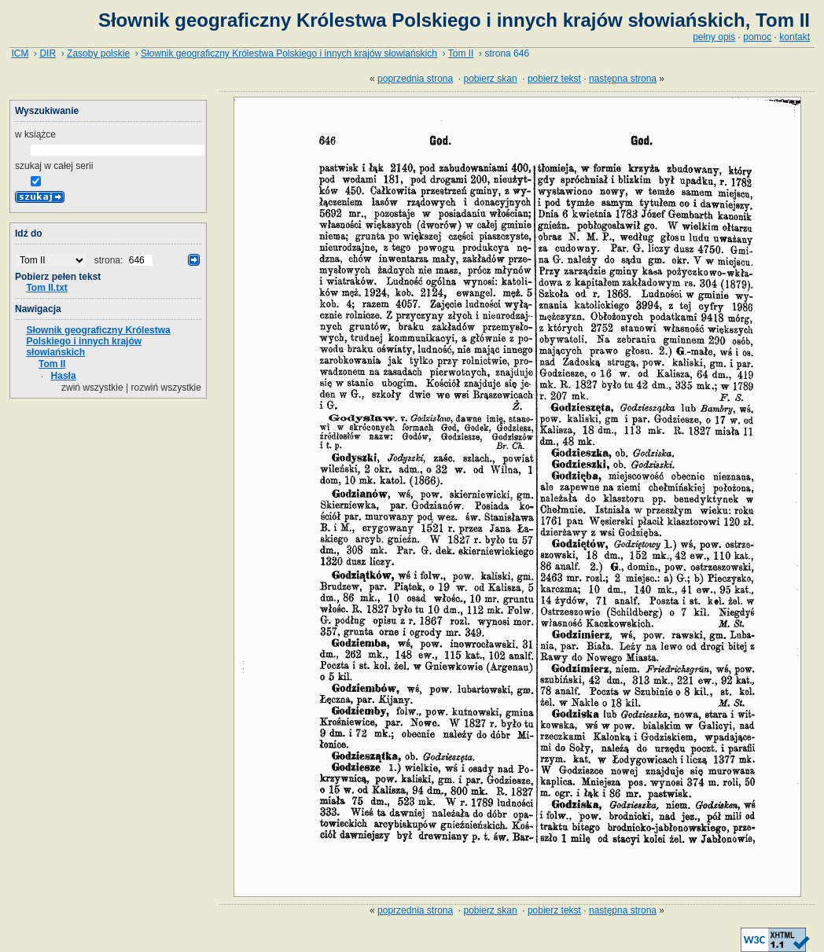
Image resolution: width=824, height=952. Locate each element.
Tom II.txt (46, 287)
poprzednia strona (415, 78)
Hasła (63, 375)
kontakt (794, 36)
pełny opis (714, 36)
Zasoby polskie (98, 53)
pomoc (757, 36)
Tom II (461, 53)
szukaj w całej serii (54, 165)
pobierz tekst (554, 78)
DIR (47, 53)
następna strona (623, 78)
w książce (35, 134)
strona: (110, 260)
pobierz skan (490, 78)
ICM (19, 53)
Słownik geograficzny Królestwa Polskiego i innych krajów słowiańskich (289, 53)
